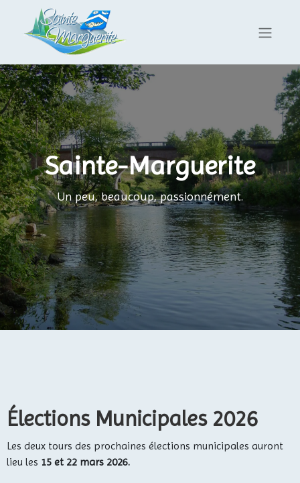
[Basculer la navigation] (265, 32)
